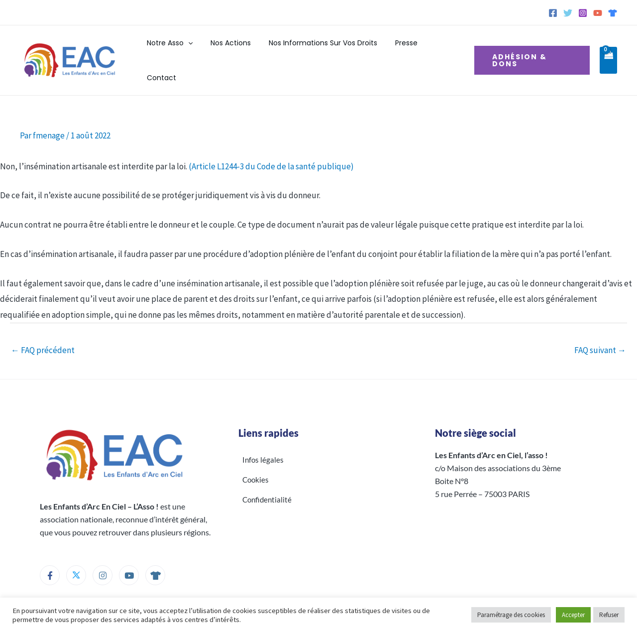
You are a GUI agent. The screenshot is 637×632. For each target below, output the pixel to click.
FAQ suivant (600, 333)
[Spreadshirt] (612, 12)
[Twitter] (567, 12)
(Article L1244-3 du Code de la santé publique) (271, 149)
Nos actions (232, 52)
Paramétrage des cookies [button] (511, 615)
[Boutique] (155, 559)
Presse (399, 52)
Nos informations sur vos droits (320, 52)
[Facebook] (552, 12)
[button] (192, 52)
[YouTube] (597, 12)
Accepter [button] (573, 615)
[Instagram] (582, 12)
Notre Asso (174, 52)
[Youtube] (129, 559)
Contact (439, 52)
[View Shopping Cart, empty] (608, 52)
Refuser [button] (609, 615)
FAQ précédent (43, 333)
